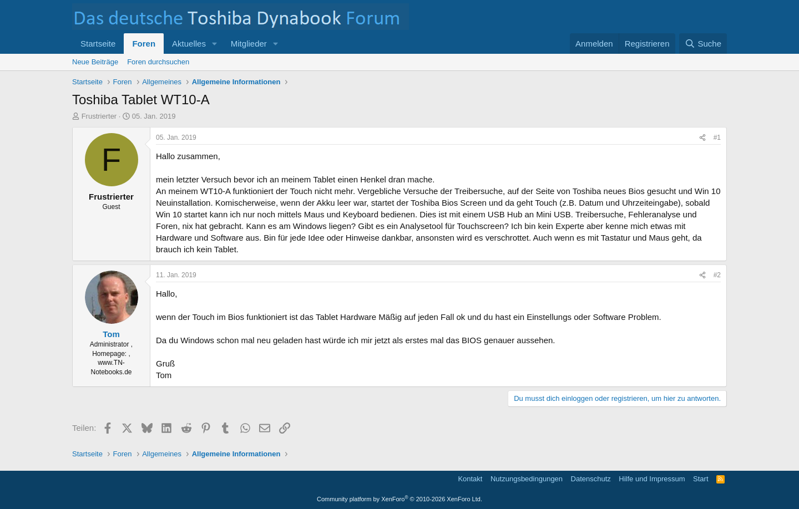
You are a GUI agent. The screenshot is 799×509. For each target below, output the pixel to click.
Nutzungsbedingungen (526, 479)
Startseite (97, 43)
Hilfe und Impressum (652, 479)
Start (700, 479)
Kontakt (470, 479)
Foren (143, 43)
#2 (717, 275)
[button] (214, 43)
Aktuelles (189, 43)
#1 (717, 137)
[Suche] (703, 43)
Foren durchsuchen (158, 62)
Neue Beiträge (95, 62)
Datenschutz (591, 479)
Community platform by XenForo (399, 499)
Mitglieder (249, 43)
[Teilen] (702, 137)
